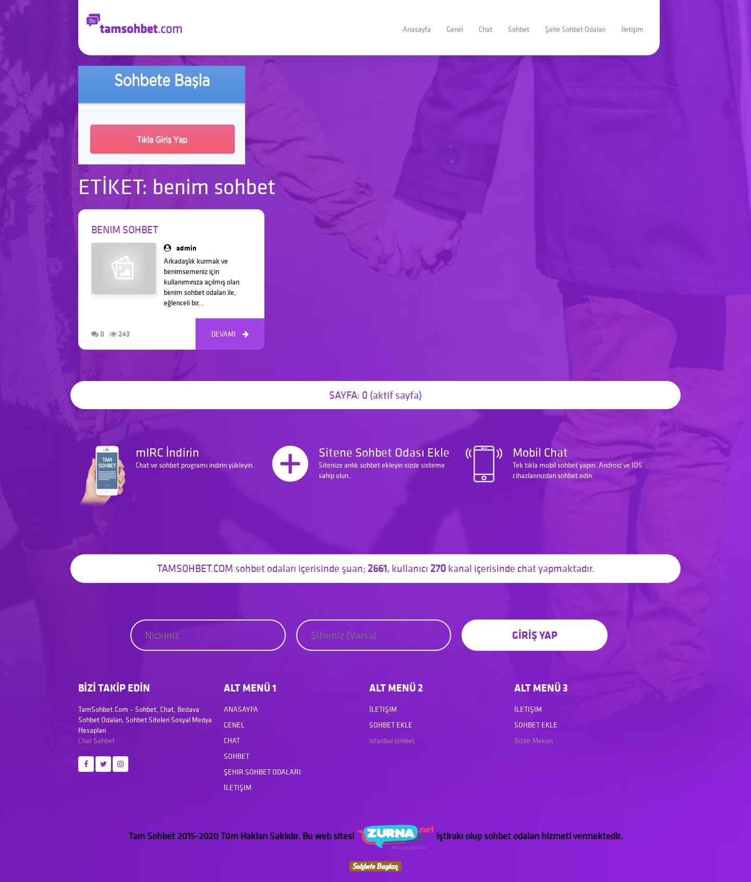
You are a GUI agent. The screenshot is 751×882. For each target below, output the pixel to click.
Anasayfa (417, 29)
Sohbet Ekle (391, 725)
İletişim (632, 29)
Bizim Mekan (533, 740)
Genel (454, 29)
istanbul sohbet (392, 740)
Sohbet (518, 29)
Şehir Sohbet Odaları (575, 29)
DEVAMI (230, 334)
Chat (485, 29)
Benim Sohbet (124, 229)
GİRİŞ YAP (535, 635)
